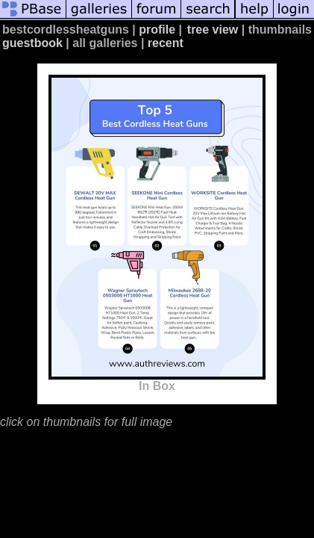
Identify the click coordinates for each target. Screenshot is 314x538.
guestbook (32, 43)
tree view (212, 29)
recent (165, 43)
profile (157, 29)
